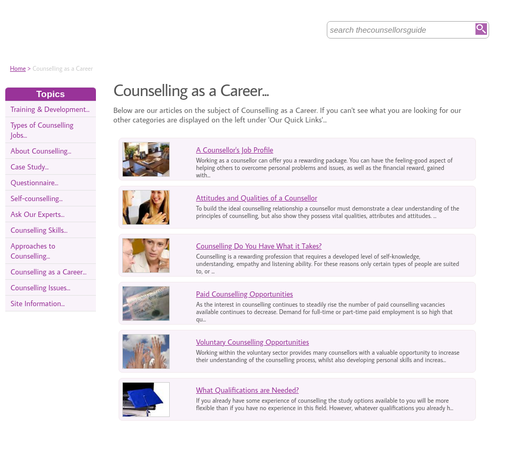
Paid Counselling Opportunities (244, 294)
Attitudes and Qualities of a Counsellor (256, 198)
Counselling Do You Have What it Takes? (259, 246)
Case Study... (29, 167)
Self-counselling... (37, 198)
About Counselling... (41, 151)
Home (18, 68)
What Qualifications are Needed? (247, 390)
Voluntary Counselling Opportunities (252, 342)
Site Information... (38, 303)
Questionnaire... (35, 182)
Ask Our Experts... (37, 214)
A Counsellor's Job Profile (234, 150)
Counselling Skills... (39, 230)
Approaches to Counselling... (33, 251)
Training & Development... (50, 109)
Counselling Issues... (40, 287)
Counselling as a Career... (48, 272)
